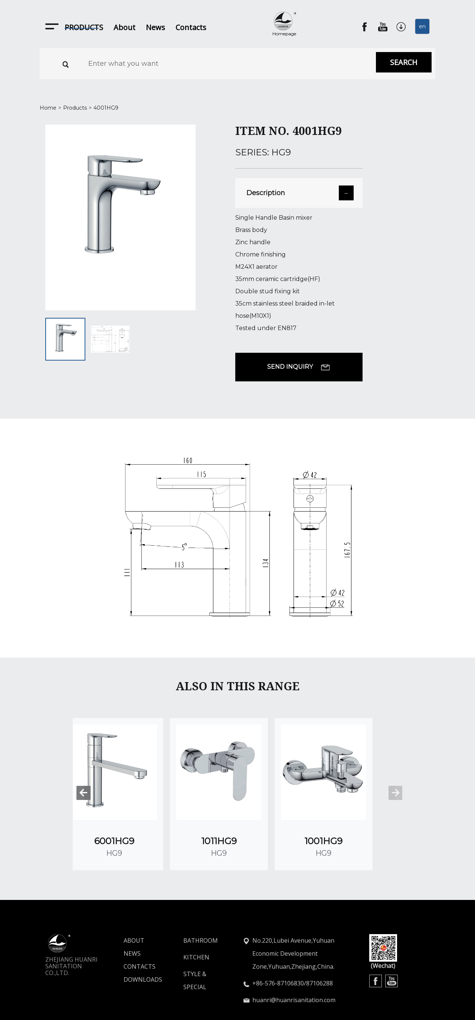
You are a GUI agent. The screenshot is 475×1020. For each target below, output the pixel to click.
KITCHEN (196, 933)
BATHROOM (200, 916)
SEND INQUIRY (298, 367)
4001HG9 (106, 107)
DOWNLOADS (129, 955)
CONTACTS (129, 942)
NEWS (129, 929)
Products (75, 107)
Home (48, 107)
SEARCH (403, 62)
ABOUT (129, 916)
